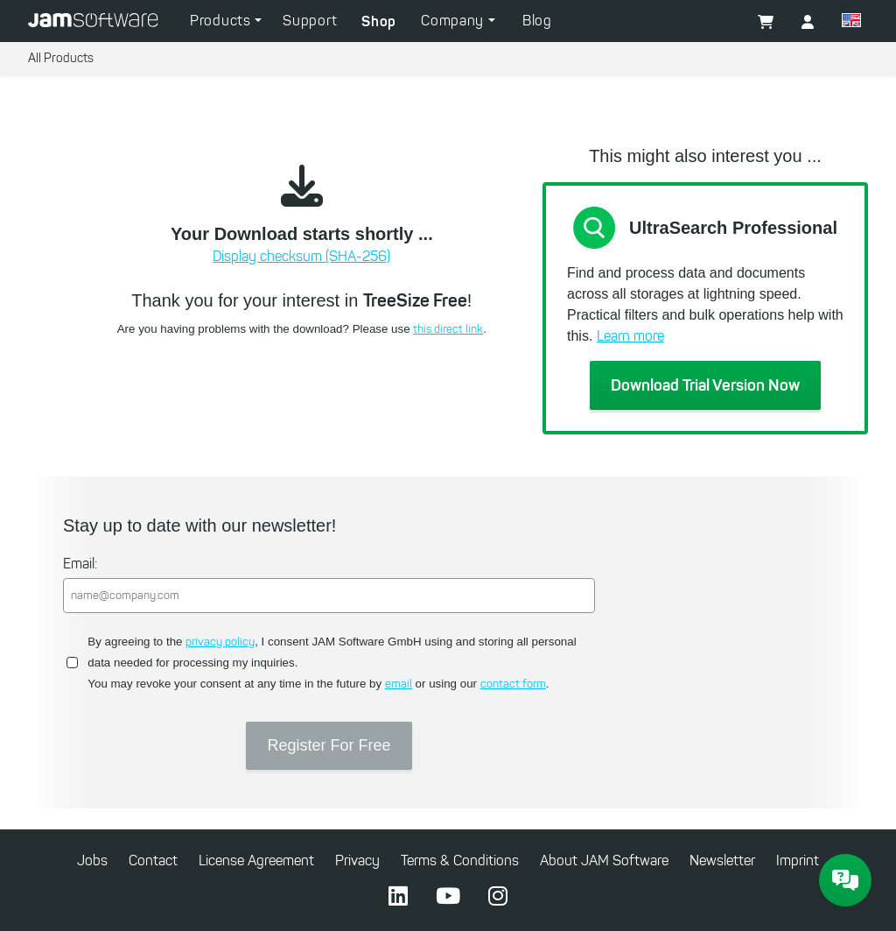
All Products (61, 58)
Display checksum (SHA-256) (301, 256)
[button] (807, 22)
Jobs (92, 860)
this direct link (448, 328)
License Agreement (256, 860)
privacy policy (220, 641)
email (398, 683)
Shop (378, 21)
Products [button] (222, 20)
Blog (537, 20)
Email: (80, 563)
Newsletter (722, 860)
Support (310, 20)
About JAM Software (604, 860)
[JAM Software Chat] (845, 880)
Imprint (797, 860)
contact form (513, 683)
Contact (153, 860)
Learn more (630, 336)
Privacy (357, 860)
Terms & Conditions (460, 860)
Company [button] (454, 20)
